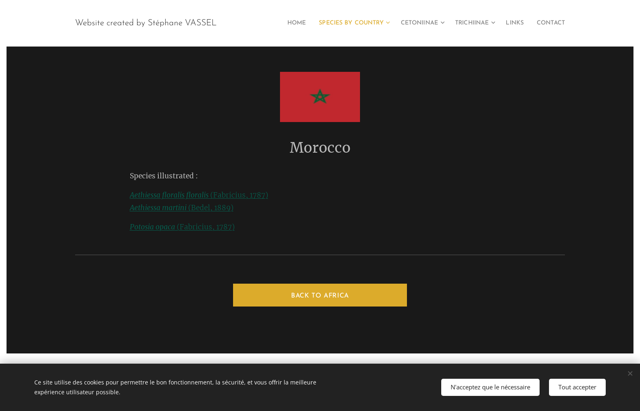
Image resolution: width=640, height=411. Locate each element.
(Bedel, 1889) (181, 207)
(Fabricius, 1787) (199, 195)
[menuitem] (275, 23)
